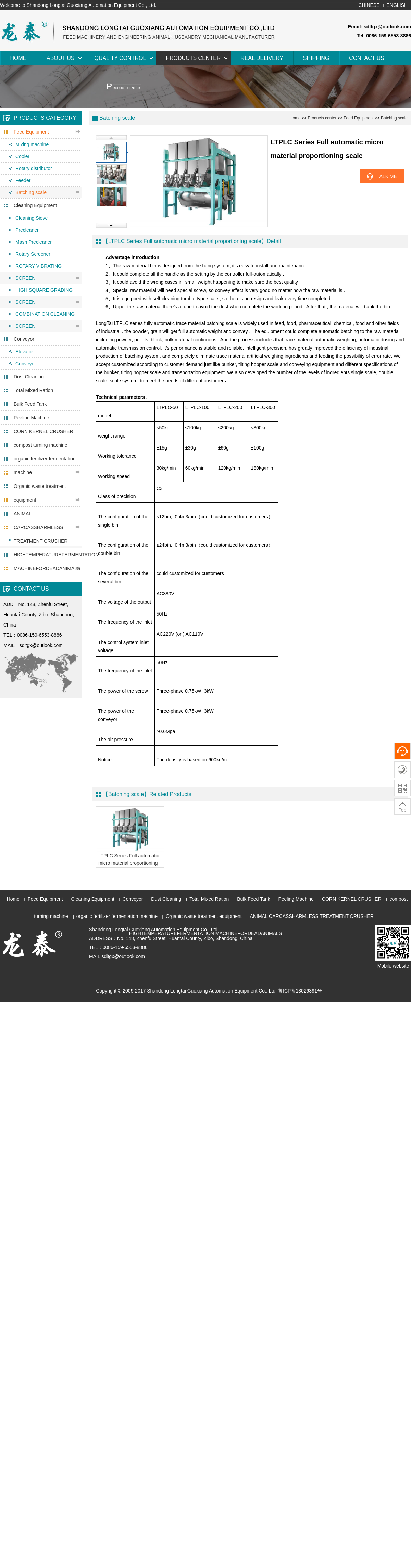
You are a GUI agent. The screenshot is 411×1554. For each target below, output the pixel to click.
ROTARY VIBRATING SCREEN (38, 272)
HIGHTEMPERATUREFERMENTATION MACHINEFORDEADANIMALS (48, 561)
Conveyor (24, 339)
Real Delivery (261, 58)
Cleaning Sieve (31, 218)
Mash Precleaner (33, 242)
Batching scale (31, 192)
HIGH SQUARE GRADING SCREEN (44, 296)
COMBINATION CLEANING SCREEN (45, 320)
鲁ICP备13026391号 (300, 991)
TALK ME (387, 176)
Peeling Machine (31, 417)
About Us (61, 58)
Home (18, 58)
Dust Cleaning (29, 376)
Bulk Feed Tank (30, 404)
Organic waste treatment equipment (40, 493)
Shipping (316, 58)
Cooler (22, 156)
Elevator (24, 351)
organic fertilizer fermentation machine (45, 465)
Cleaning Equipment (35, 205)
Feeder (22, 180)
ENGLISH (397, 5)
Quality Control (120, 58)
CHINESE (368, 5)
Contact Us (366, 58)
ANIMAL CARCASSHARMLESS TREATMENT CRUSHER (40, 527)
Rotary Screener (32, 254)
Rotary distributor (33, 168)
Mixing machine (32, 144)
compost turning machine (40, 445)
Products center (193, 58)
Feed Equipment (31, 132)
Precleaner (27, 230)
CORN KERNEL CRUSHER (43, 431)
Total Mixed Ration (33, 390)
